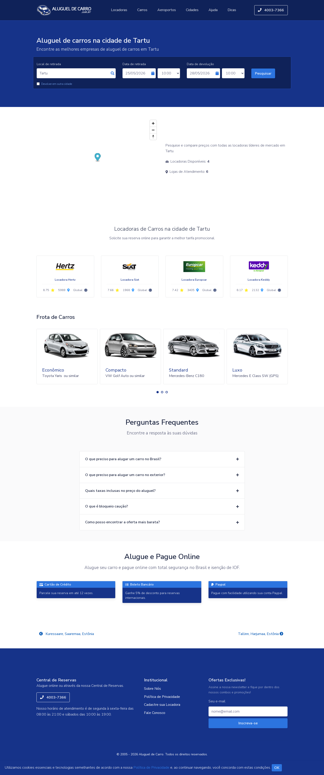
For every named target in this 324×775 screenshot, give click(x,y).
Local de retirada (49, 64)
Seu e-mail (217, 701)
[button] (157, 392)
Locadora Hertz (65, 280)
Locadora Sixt (130, 280)
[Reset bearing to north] (153, 136)
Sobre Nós (152, 688)
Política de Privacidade (162, 696)
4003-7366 (271, 10)
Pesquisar (263, 73)
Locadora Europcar (194, 280)
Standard (178, 370)
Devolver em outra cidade (56, 84)
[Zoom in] (153, 123)
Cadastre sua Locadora (162, 704)
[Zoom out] (153, 130)
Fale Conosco (154, 712)
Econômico (53, 370)
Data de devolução (200, 64)
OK (276, 767)
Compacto (116, 370)
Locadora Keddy (259, 280)
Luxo (237, 370)
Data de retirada (134, 64)
